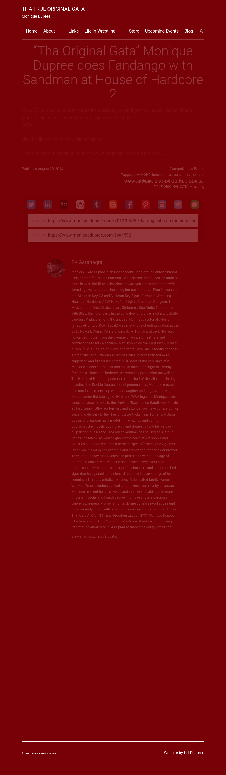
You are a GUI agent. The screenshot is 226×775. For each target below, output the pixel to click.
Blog (188, 31)
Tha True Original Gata (53, 9)
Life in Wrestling (99, 31)
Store (134, 31)
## (201, 31)
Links (73, 31)
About (49, 31)
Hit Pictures (194, 752)
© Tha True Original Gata (39, 753)
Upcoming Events (162, 31)
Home (32, 31)
